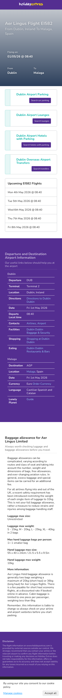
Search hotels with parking (36, 144)
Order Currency (42, 384)
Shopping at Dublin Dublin (38, 340)
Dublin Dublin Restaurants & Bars (38, 349)
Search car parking (40, 100)
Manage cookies (12, 693)
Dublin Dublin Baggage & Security (38, 331)
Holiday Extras (31, 5)
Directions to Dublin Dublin (39, 300)
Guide (30, 399)
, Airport (41, 323)
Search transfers (41, 168)
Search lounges (41, 121)
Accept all (51, 693)
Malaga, (32, 371)
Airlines (31, 323)
